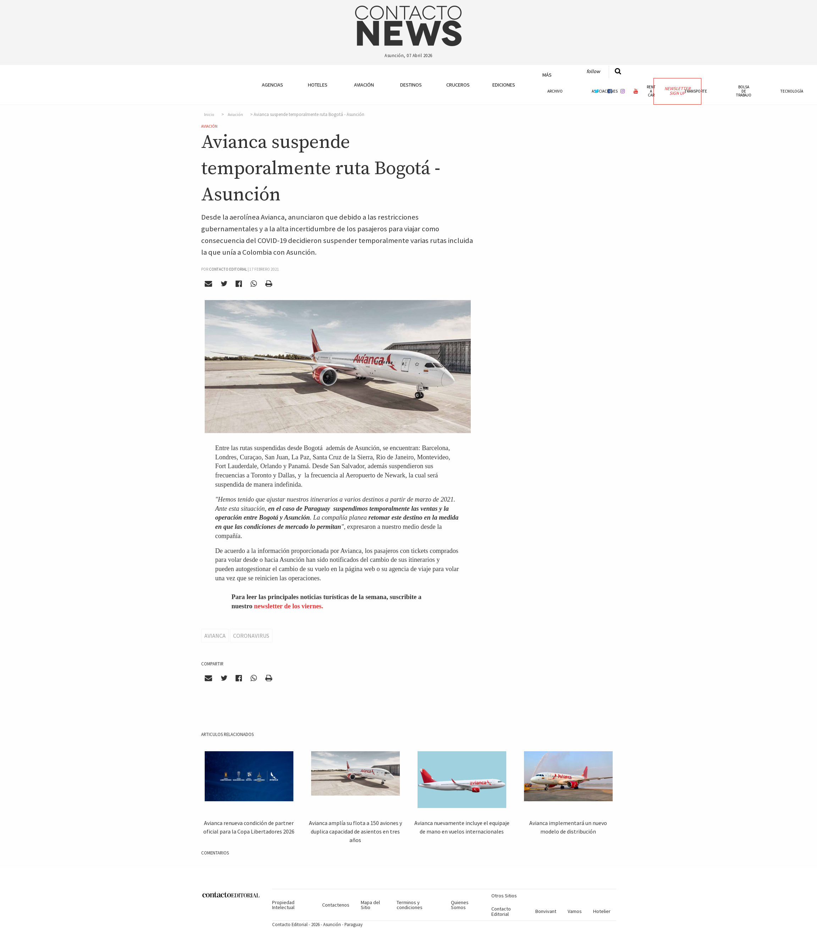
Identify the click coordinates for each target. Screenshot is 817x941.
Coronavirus (251, 635)
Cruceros (457, 85)
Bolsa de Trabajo (743, 90)
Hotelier (602, 911)
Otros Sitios (504, 895)
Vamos (575, 911)
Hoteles (317, 85)
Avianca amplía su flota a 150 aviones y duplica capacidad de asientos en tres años (355, 831)
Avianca (215, 635)
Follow (593, 71)
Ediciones (503, 85)
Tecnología (791, 91)
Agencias (272, 85)
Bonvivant (545, 911)
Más (547, 75)
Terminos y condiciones (410, 904)
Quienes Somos (460, 904)
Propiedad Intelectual (283, 904)
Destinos (411, 85)
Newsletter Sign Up (677, 90)
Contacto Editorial (501, 911)
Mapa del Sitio (370, 904)
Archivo (555, 91)
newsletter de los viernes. (288, 606)
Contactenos (335, 905)
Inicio (209, 114)
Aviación (364, 85)
